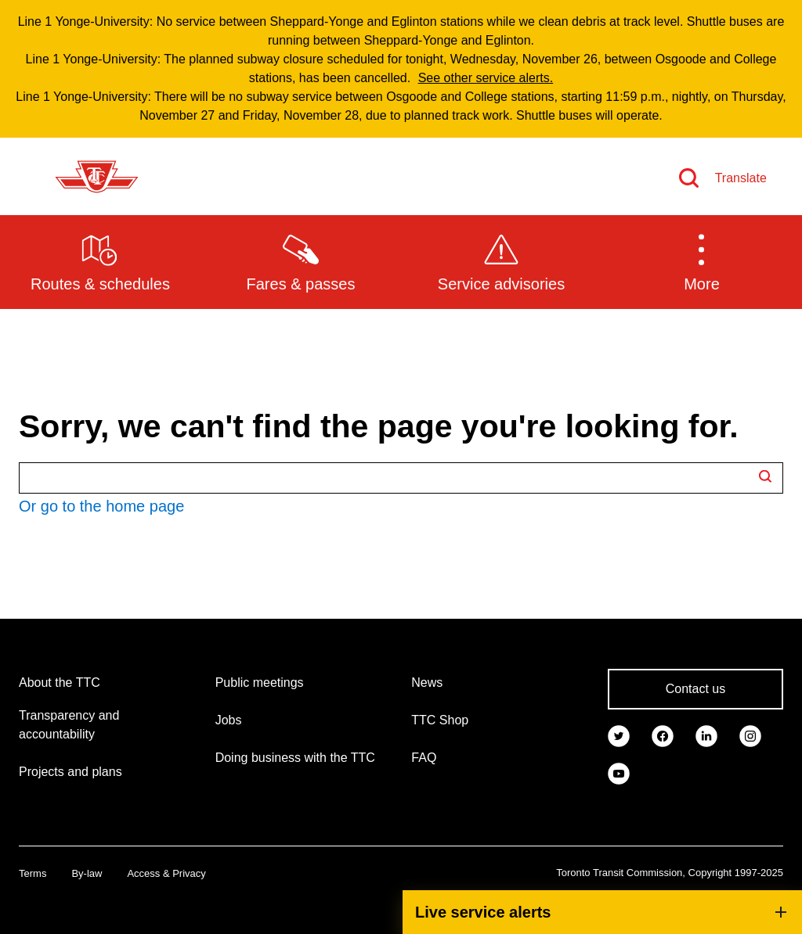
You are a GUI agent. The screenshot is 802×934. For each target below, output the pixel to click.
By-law (86, 873)
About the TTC (59, 682)
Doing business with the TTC (295, 757)
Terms (32, 873)
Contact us (695, 688)
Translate (741, 178)
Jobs (228, 720)
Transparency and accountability (69, 725)
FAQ (423, 757)
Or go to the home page (101, 506)
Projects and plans (70, 771)
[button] (702, 261)
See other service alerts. (486, 77)
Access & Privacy (166, 873)
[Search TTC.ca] (401, 478)
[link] (619, 734)
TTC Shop (439, 720)
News (427, 682)
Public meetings (259, 682)
